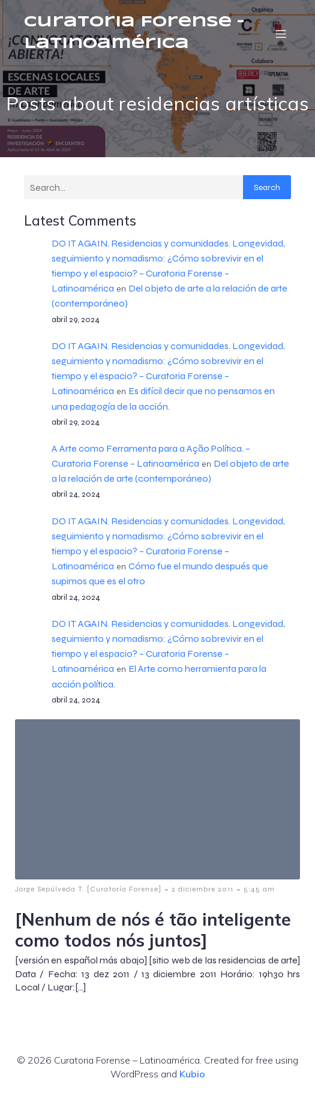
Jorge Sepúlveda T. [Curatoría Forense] (88, 889)
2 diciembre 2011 (202, 889)
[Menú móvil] (281, 33)
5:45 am (259, 889)
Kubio (192, 1074)
